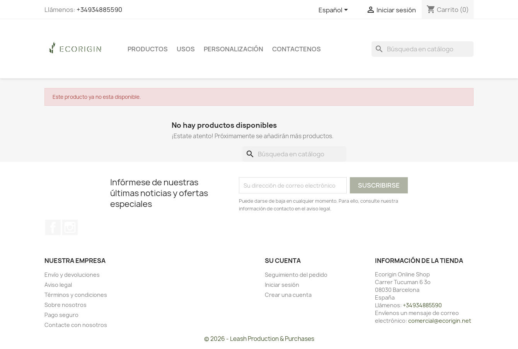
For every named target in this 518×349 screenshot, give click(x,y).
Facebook (53, 227)
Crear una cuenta (288, 294)
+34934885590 (99, 9)
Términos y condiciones (75, 294)
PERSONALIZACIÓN (233, 49)
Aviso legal (58, 284)
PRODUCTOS (148, 49)
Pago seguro (61, 315)
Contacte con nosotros (75, 325)
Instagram (70, 227)
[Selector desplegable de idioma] (335, 10)
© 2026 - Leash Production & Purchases (259, 339)
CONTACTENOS (296, 49)
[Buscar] (422, 49)
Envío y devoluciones (72, 274)
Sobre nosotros (65, 304)
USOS (186, 49)
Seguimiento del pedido (296, 274)
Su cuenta (283, 260)
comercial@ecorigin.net (439, 320)
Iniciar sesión (282, 284)
